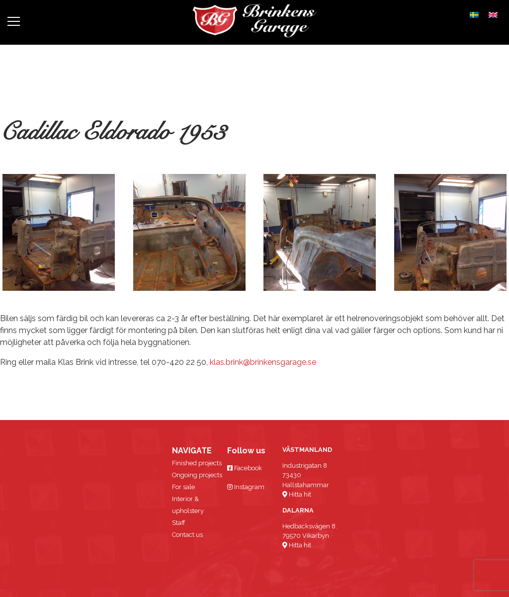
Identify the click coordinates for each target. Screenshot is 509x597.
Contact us (187, 534)
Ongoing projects (197, 475)
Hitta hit (296, 494)
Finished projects (197, 463)
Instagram (245, 487)
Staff (178, 522)
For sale (183, 487)
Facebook (244, 468)
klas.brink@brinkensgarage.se (263, 362)
